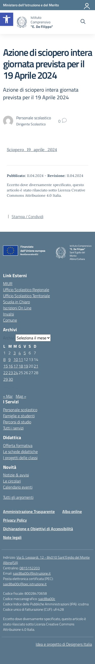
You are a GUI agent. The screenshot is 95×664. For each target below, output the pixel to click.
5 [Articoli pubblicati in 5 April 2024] (25, 353)
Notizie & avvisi (16, 475)
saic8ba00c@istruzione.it (32, 573)
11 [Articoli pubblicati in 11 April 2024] (20, 359)
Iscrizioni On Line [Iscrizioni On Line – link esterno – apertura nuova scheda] (17, 308)
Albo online (72, 511)
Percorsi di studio (17, 422)
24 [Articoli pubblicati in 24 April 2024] (15, 373)
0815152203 (30, 568)
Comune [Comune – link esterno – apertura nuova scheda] (10, 320)
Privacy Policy (15, 520)
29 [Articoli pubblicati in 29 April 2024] (5, 379)
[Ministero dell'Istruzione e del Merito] (31, 5)
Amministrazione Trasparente (29, 511)
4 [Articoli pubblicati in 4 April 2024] (19, 353)
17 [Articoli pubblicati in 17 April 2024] (15, 366)
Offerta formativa (17, 445)
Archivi (8, 338)
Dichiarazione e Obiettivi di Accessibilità (38, 529)
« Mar (8, 396)
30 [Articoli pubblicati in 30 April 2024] (10, 379)
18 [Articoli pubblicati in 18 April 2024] (20, 366)
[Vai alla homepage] (22, 22)
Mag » (21, 396)
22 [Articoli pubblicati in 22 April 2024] (5, 373)
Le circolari (12, 481)
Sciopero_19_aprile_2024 (32, 149)
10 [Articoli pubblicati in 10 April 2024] (15, 359)
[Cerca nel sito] (83, 22)
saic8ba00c (46, 598)
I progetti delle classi (20, 458)
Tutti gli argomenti (18, 497)
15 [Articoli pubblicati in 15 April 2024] (5, 366)
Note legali (12, 537)
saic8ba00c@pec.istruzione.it (25, 584)
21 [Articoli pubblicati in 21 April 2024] (36, 366)
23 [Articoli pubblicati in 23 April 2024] (10, 373)
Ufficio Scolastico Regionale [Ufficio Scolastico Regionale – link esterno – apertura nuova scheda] (26, 290)
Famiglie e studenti (19, 416)
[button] (6, 19)
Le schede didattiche (20, 452)
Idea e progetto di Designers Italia (64, 644)
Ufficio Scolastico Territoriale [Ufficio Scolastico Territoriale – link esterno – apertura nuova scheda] (26, 296)
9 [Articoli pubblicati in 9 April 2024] (9, 359)
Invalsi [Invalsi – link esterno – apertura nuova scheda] (8, 314)
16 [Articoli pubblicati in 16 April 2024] (10, 366)
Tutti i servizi (13, 428)
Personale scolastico (20, 410)
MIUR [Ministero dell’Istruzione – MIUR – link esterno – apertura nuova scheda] (7, 283)
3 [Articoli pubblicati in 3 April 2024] (14, 353)
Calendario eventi (17, 487)
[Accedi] (87, 5)
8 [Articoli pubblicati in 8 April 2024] (4, 359)
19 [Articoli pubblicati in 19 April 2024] (26, 366)
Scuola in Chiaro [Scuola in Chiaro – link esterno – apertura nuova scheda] (16, 302)
